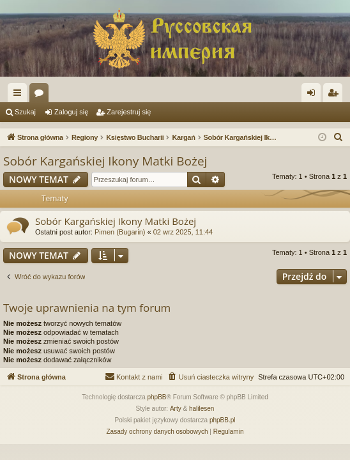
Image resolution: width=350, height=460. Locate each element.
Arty (175, 408)
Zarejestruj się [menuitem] (335, 95)
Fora (41, 95)
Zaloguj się (71, 112)
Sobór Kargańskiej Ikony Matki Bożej (105, 161)
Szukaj (25, 112)
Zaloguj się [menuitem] (314, 95)
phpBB (157, 397)
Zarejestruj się (129, 112)
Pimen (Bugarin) (120, 232)
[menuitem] (338, 137)
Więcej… (20, 95)
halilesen (201, 408)
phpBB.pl (222, 420)
